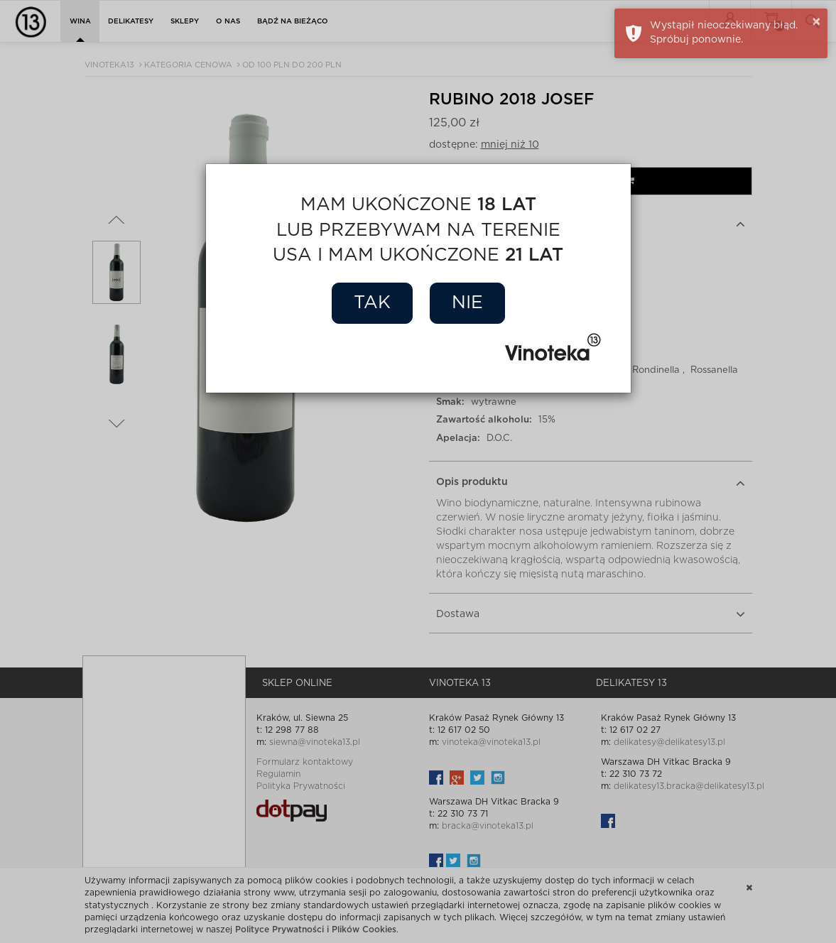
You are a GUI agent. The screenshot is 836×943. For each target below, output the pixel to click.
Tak (372, 303)
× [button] (816, 22)
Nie (467, 303)
